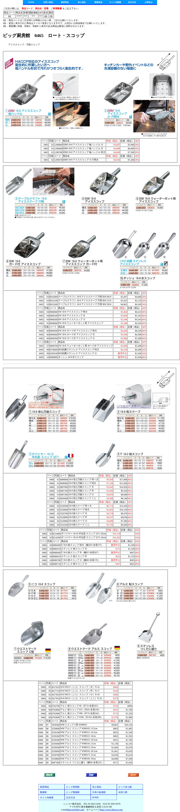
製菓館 (43, 792)
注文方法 (132, 2)
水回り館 (122, 792)
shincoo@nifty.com (75, 810)
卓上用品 (82, 2)
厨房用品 (65, 2)
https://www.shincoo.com (111, 810)
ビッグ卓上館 (125, 787)
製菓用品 (98, 2)
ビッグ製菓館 (73, 792)
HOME (31, 2)
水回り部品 (48, 2)
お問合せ (149, 2)
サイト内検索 (115, 2)
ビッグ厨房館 (73, 787)
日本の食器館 (99, 792)
